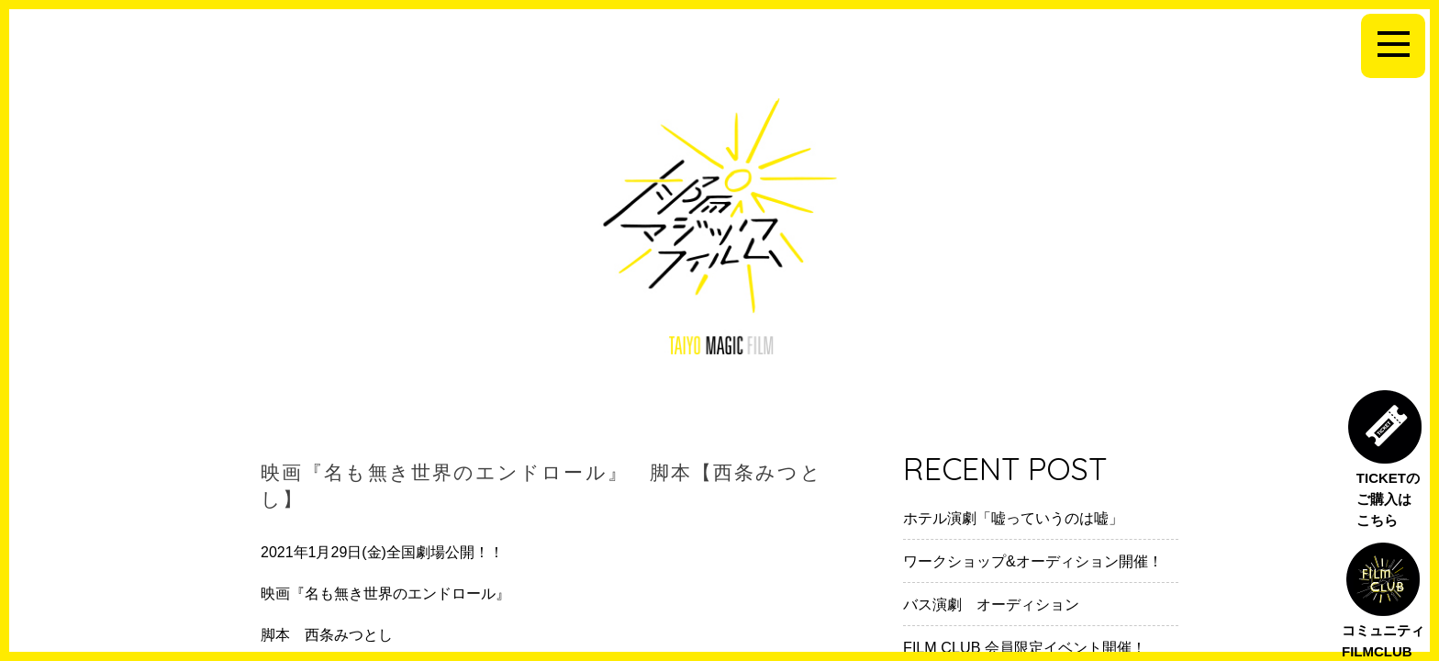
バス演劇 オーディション (991, 604)
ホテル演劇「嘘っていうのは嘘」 (1013, 518)
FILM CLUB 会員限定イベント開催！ (1024, 647)
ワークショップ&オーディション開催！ (1033, 561)
